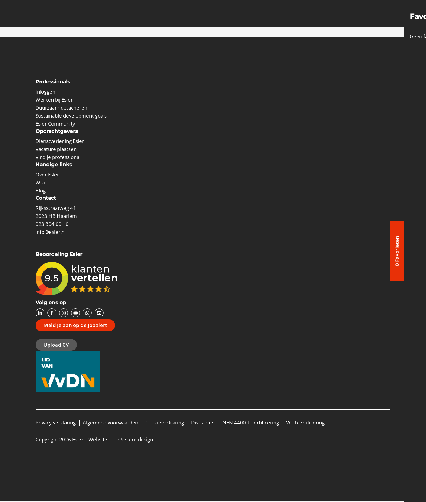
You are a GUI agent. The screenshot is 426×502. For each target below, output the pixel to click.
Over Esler (47, 174)
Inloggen (45, 91)
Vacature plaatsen (56, 149)
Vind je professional (58, 157)
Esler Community (55, 123)
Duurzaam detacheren (61, 107)
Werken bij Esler (54, 99)
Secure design (137, 440)
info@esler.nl (51, 232)
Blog (41, 190)
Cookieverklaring (164, 423)
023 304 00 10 (52, 224)
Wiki (40, 182)
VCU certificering (305, 423)
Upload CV (56, 345)
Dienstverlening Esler (60, 141)
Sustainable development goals (71, 115)
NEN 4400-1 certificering (250, 423)
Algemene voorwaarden (110, 423)
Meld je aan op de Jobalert (75, 325)
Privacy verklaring (56, 423)
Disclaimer (203, 423)
